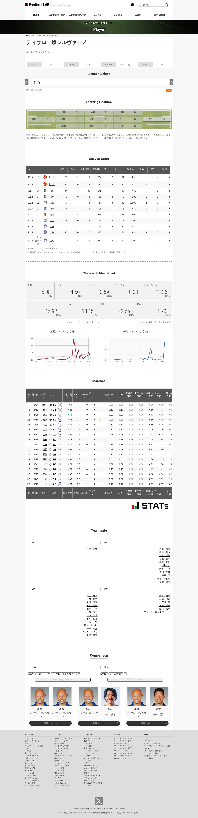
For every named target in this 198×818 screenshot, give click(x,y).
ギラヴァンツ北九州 (91, 778)
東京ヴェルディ (30, 753)
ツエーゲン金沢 (90, 753)
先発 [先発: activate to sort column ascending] (73, 170)
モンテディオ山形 (61, 748)
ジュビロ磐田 (59, 771)
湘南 (52, 208)
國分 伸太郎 (90, 625)
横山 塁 (93, 622)
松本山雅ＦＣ (89, 748)
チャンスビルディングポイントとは (82, 322)
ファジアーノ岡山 (31, 778)
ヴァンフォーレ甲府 (61, 763)
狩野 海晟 (91, 628)
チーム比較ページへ (62, 679)
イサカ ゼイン (89, 632)
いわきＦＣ (58, 751)
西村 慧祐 (164, 555)
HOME (36, 15)
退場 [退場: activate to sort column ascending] (164, 170)
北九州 (52, 177)
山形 (52, 203)
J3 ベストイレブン (121, 758)
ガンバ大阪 (29, 771)
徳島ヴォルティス (61, 776)
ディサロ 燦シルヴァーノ (157, 612)
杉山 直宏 (91, 615)
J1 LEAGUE (29, 734)
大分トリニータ (60, 783)
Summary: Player (77, 15)
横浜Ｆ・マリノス (31, 761)
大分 (45, 444)
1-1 (54, 424)
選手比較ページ (50, 723)
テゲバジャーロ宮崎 (61, 785)
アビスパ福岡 (30, 783)
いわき (44, 419)
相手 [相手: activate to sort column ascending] (43, 395)
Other (146, 734)
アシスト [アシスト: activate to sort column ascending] (141, 170)
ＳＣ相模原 (88, 746)
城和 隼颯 (164, 572)
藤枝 (45, 439)
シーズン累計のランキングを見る (155, 322)
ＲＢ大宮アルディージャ (63, 756)
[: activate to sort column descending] (29, 170)
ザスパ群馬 (88, 743)
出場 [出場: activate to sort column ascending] (62, 170)
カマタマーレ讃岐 (90, 771)
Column (118, 15)
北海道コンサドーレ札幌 (63, 738)
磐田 (45, 414)
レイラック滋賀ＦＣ (91, 758)
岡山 (45, 424)
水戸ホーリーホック (32, 741)
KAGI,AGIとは (149, 748)
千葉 (45, 484)
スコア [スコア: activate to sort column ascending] (53, 395)
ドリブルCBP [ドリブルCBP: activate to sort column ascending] (139, 396)
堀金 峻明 (164, 609)
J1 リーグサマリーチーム (123, 738)
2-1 (54, 410)
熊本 (45, 474)
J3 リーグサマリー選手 (122, 756)
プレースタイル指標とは (153, 751)
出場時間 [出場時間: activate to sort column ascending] (96, 170)
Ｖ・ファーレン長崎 (32, 785)
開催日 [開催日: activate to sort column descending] (35, 395)
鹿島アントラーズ (31, 738)
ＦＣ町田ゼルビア (31, 756)
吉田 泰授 (164, 549)
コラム (146, 738)
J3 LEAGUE (88, 734)
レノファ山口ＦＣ (90, 768)
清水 (52, 191)
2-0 (54, 464)
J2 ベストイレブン (121, 751)
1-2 (54, 405)
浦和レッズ (29, 743)
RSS (168, 90)
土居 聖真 (91, 635)
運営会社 (110, 809)
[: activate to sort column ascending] (35, 170)
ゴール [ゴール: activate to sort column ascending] (107, 170)
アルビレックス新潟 (61, 766)
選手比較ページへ (135, 679)
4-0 (54, 484)
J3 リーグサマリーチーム (123, 753)
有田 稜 (166, 602)
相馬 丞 (166, 575)
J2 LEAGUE (58, 734)
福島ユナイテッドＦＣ (92, 738)
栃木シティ (58, 753)
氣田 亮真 (91, 602)
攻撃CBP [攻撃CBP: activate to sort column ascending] (109, 395)
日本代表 (147, 741)
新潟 (45, 410)
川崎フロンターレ (31, 758)
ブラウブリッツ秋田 (61, 746)
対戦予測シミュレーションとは (155, 756)
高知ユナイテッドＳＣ (92, 776)
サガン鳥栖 (58, 781)
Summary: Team (57, 15)
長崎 (45, 434)
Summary (117, 734)
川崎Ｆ (44, 405)
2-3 (54, 414)
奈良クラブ (88, 763)
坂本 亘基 (91, 605)
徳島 (45, 429)
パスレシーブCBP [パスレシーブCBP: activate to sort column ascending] (149, 396)
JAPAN (97, 15)
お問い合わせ (120, 809)
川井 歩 (166, 565)
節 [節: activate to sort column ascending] (29, 395)
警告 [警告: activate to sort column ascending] (153, 170)
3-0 (54, 444)
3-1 (54, 454)
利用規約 (76, 809)
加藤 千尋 (91, 609)
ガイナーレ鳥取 (90, 766)
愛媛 (45, 454)
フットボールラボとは (152, 743)
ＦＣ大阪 (87, 761)
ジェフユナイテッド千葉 (34, 746)
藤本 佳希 (164, 595)
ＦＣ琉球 (87, 785)
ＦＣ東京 (28, 751)
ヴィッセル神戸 (30, 776)
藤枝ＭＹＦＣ (59, 773)
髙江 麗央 (91, 595)
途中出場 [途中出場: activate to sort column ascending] (84, 170)
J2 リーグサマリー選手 (122, 748)
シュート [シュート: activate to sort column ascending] (119, 170)
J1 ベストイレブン (121, 743)
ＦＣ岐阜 (87, 756)
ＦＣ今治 (57, 778)
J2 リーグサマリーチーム (123, 746)
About (138, 15)
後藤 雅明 (91, 549)
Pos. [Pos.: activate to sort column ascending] (76, 395)
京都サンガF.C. (30, 768)
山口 (45, 464)
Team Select (158, 15)
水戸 (45, 479)
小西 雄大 (91, 599)
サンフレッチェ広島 (32, 781)
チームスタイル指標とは (153, 753)
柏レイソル (29, 748)
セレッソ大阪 (30, 773)
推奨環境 (84, 809)
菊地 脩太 (164, 582)
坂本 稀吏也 (163, 578)
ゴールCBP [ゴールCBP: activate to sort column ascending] (169, 396)
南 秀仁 (93, 612)
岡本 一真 (164, 568)
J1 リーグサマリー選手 (122, 741)
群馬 (45, 449)
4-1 (54, 449)
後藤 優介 (164, 605)
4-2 (54, 434)
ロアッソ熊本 (89, 781)
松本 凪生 (91, 618)
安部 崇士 (164, 559)
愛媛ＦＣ (87, 773)
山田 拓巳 (164, 562)
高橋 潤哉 (164, 599)
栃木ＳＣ (87, 741)
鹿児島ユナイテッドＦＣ (93, 783)
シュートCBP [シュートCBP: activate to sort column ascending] (159, 396)
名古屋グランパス (31, 766)
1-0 (54, 429)
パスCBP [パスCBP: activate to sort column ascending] (119, 395)
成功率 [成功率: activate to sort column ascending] (130, 170)
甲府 (45, 459)
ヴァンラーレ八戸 (61, 741)
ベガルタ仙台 (59, 743)
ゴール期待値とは (150, 758)
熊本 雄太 (164, 552)
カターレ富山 (59, 768)
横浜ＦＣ (57, 758)
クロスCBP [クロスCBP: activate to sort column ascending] (129, 396)
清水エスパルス (30, 763)
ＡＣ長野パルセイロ (91, 751)
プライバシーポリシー (97, 809)
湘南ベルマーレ (60, 761)
